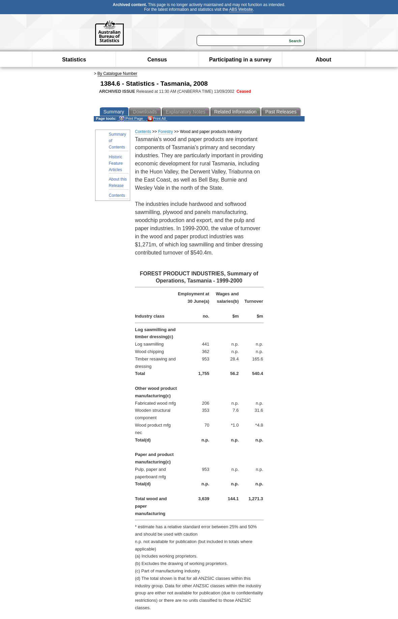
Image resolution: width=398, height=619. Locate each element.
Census (157, 59)
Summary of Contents (117, 141)
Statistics (74, 59)
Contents (117, 195)
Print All (156, 118)
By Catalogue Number (117, 73)
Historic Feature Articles (116, 163)
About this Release (118, 182)
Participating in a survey (240, 59)
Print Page (131, 118)
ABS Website (241, 9)
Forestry (165, 131)
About (323, 59)
